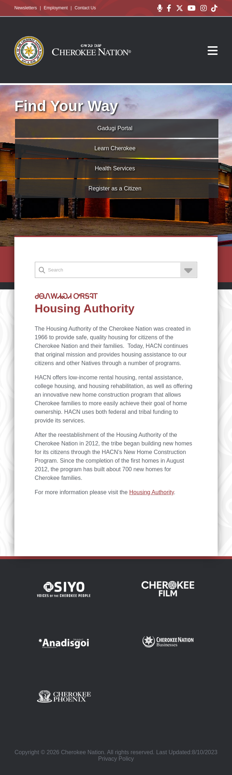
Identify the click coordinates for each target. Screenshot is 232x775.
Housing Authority (151, 492)
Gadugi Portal (115, 128)
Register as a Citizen (114, 188)
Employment (56, 7)
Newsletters (25, 7)
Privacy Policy (116, 759)
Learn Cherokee (115, 148)
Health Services (115, 168)
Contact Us (85, 7)
